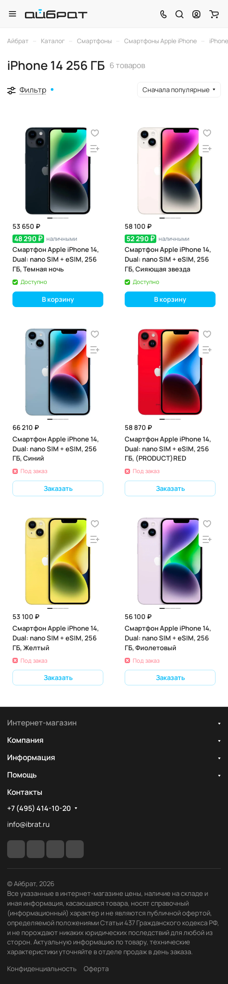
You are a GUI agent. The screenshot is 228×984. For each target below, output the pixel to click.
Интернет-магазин (42, 722)
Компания (25, 740)
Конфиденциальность (42, 968)
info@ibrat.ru (28, 824)
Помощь (22, 774)
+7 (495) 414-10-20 (39, 808)
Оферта (96, 968)
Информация (31, 757)
